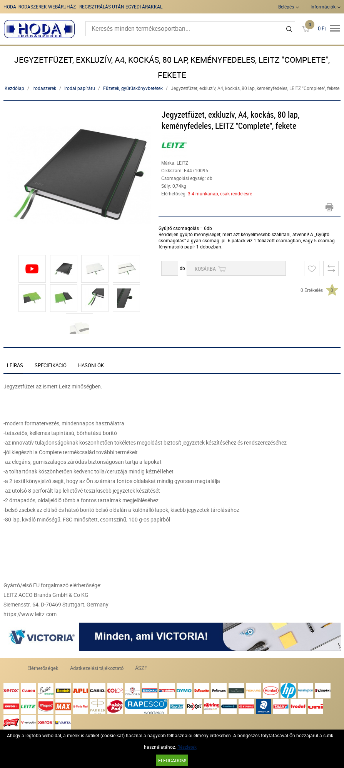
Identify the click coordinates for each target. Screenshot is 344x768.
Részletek (187, 747)
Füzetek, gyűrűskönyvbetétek (133, 88)
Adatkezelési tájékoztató (97, 668)
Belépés (286, 6)
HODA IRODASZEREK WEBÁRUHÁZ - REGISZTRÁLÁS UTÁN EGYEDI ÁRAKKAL (82, 6)
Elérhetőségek (42, 668)
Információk (323, 6)
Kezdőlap (14, 88)
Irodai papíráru (79, 88)
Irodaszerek (44, 88)
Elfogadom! (172, 760)
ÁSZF (141, 668)
